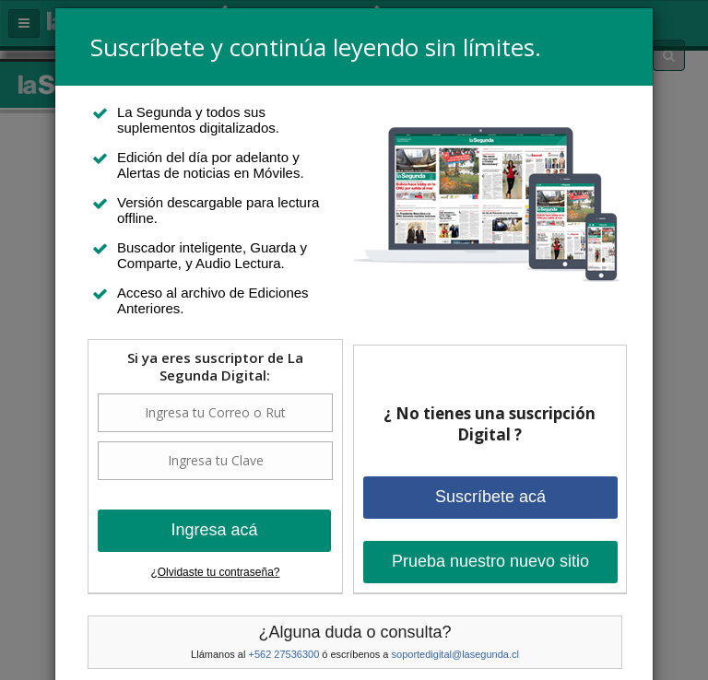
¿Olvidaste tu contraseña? (214, 572)
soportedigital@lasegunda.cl (455, 654)
